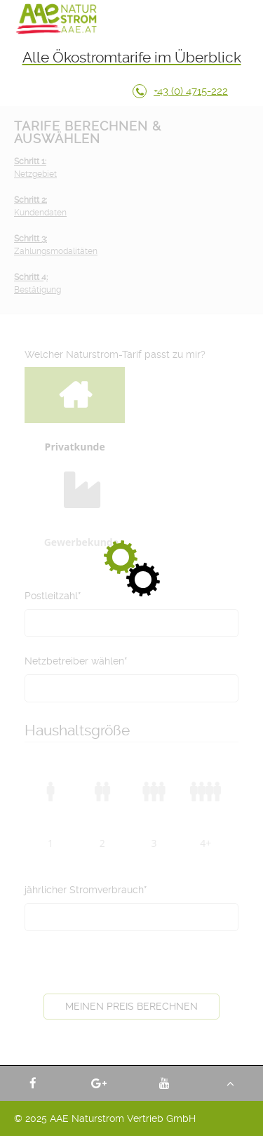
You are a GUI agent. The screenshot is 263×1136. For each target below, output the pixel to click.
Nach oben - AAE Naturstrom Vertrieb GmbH (230, 1083)
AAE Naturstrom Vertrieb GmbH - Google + (99, 1083)
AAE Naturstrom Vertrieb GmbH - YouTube (165, 1083)
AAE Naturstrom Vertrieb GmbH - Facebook (33, 1083)
